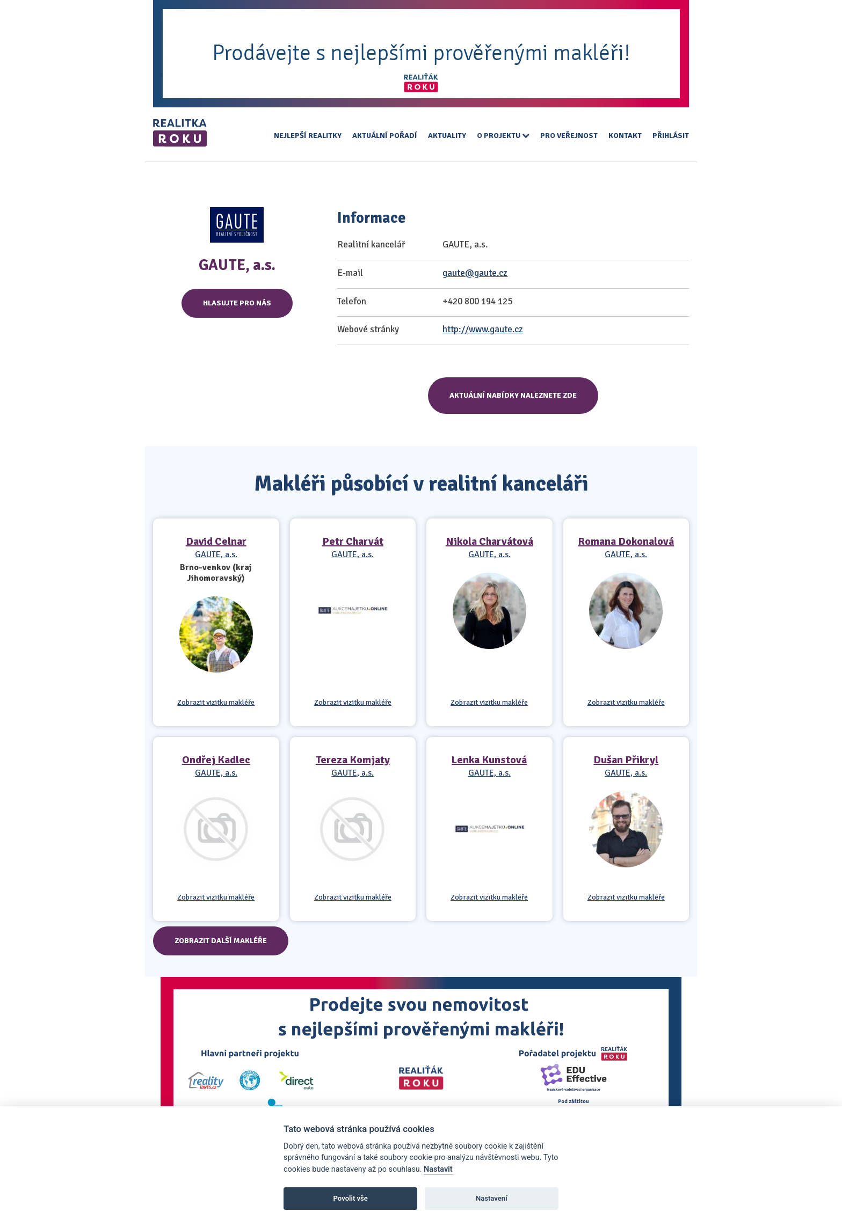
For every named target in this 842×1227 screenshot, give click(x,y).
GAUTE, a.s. (216, 554)
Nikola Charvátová (489, 541)
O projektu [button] (503, 135)
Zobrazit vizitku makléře (216, 702)
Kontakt (625, 135)
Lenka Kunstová (489, 759)
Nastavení (491, 1198)
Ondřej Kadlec (216, 759)
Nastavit (438, 1169)
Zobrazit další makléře (221, 940)
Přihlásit (670, 135)
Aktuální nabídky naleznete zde (513, 395)
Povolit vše (350, 1198)
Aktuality (447, 135)
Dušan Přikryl (625, 759)
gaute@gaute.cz (474, 273)
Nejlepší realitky (308, 135)
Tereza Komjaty (353, 759)
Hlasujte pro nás (237, 303)
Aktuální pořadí (384, 135)
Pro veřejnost (569, 135)
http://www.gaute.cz (482, 329)
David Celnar (216, 541)
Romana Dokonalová (626, 541)
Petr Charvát (352, 541)
